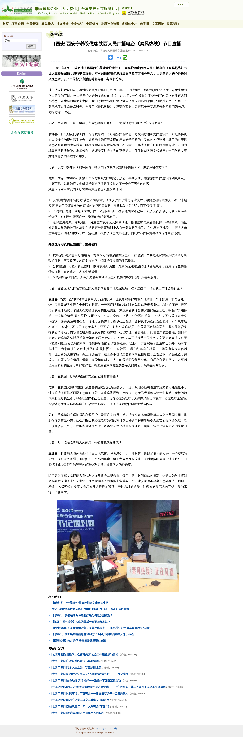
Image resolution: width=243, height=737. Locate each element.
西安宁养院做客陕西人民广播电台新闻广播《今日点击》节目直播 (90, 609)
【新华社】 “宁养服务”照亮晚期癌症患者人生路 (79, 602)
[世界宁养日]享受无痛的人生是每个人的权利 (77, 712)
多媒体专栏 (129, 23)
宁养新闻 (32, 23)
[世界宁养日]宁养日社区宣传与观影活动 (75, 660)
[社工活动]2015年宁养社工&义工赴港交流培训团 (80, 699)
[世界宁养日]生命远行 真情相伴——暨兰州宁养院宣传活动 (86, 680)
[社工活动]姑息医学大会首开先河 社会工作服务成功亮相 (84, 654)
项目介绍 (17, 23)
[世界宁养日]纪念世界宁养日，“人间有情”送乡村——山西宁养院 (89, 673)
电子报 (144, 23)
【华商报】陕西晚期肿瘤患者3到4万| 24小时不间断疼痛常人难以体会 (92, 634)
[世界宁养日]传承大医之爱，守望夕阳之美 (76, 667)
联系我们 (173, 23)
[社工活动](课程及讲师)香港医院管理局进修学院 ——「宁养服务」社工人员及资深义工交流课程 (108, 686)
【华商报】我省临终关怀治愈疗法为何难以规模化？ (82, 615)
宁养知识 (77, 23)
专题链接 (92, 23)
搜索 (31, 46)
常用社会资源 (110, 23)
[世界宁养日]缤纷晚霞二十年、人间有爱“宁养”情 (80, 706)
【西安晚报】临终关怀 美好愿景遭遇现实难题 (78, 640)
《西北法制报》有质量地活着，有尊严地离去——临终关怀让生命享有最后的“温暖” (100, 628)
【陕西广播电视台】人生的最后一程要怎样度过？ (80, 621)
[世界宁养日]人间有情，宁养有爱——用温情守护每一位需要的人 (89, 693)
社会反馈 (62, 23)
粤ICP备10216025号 (106, 728)
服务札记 (47, 23)
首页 (6, 23)
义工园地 (158, 23)
